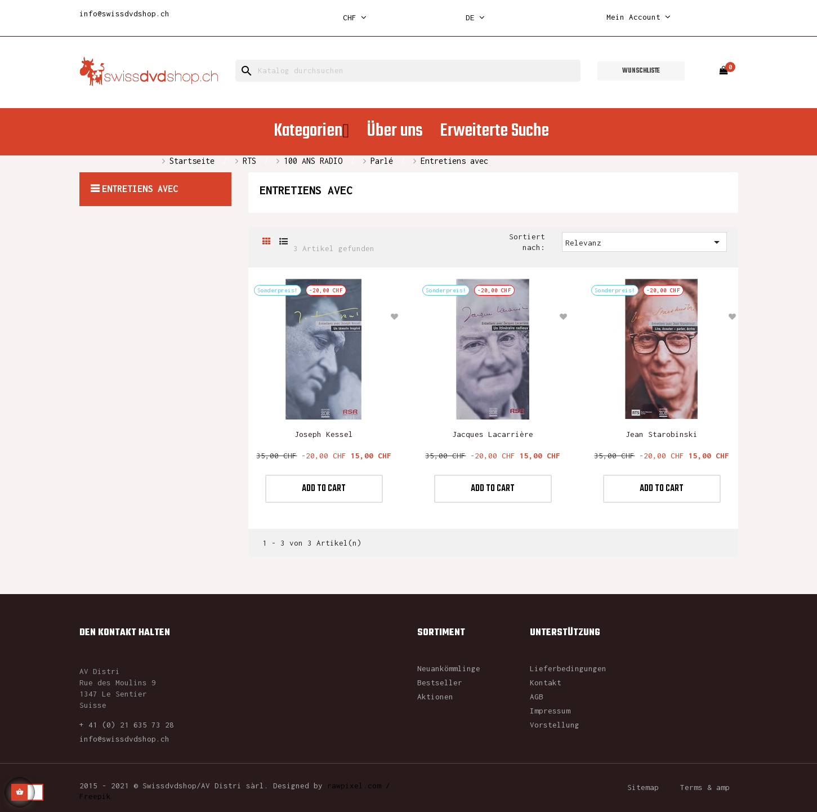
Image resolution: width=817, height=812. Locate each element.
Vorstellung (554, 724)
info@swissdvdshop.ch (124, 13)
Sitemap (643, 787)
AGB (536, 696)
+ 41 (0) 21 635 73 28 (126, 724)
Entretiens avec (140, 189)
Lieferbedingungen (568, 668)
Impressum (550, 710)
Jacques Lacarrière (492, 434)
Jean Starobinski (662, 434)
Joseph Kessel (323, 434)
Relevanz (644, 242)
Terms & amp (705, 787)
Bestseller (439, 682)
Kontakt (545, 682)
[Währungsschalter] (355, 17)
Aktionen (435, 696)
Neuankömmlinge (448, 668)
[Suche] (408, 71)
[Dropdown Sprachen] (475, 17)
